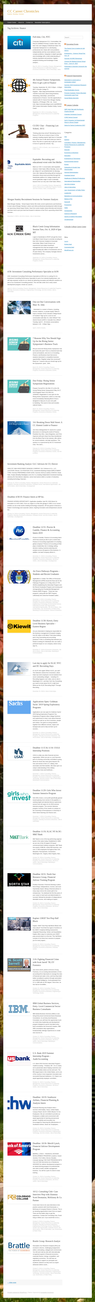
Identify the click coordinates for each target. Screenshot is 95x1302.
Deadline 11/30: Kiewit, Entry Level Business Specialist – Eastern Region (45, 623)
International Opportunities (50, 484)
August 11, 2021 (37, 147)
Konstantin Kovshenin (47, 1292)
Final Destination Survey (71, 90)
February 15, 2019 (12, 483)
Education (55, 602)
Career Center (11, 22)
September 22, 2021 (38, 112)
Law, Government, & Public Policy (50, 608)
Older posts (11, 1282)
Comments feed (69, 247)
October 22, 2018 (38, 1036)
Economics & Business (39, 69)
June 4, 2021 (36, 185)
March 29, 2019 (37, 367)
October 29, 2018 (38, 857)
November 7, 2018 (38, 773)
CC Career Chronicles (23, 11)
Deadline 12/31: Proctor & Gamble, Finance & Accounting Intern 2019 (46, 530)
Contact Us (29, 22)
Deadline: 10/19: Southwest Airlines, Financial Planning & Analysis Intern (46, 1100)
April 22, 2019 (11, 288)
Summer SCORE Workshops (73, 58)
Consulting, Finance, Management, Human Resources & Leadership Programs (47, 67)
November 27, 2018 (38, 649)
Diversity (9, 290)
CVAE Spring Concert (71, 117)
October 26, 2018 (38, 903)
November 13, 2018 (38, 732)
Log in (66, 241)
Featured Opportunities (74, 76)
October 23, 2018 (38, 988)
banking (66, 139)
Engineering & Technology (33, 290)
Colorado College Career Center (75, 227)
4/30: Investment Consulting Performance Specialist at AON (33, 271)
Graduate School (37, 484)
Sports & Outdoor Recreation (73, 216)
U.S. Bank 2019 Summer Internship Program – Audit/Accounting (43, 1056)
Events (46, 147)
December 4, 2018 (38, 599)
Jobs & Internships (51, 69)
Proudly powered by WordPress (17, 1292)
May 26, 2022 (36, 66)
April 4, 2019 (36, 328)
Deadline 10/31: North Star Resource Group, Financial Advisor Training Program (44, 877)
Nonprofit (67, 202)
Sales (59, 69)
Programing (67, 205)
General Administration (71, 172)
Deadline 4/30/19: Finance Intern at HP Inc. (25, 497)
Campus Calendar (72, 105)
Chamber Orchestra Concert (73, 114)
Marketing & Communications (41, 610)
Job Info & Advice (38, 188)
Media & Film (68, 199)
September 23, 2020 (38, 257)
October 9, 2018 (37, 1221)
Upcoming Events (72, 44)
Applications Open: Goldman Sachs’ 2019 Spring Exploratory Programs (46, 704)
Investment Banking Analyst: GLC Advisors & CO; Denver (32, 464)
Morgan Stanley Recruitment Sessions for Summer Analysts (32, 199)
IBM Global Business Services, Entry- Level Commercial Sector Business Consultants (46, 1006)
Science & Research (55, 610)
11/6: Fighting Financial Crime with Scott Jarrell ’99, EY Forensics (46, 962)
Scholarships (68, 210)
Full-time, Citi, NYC (41, 37)
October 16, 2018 (38, 1128)
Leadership (67, 193)
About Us (21, 22)
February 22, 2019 (38, 448)
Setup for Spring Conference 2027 (74, 125)
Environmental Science (54, 604)
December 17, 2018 (38, 556)
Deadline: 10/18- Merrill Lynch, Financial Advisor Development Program (46, 1146)
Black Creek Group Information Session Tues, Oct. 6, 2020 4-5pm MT (47, 229)
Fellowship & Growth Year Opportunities (44, 605)
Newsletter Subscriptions (42, 22)
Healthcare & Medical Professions (74, 178)
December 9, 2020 (12, 216)
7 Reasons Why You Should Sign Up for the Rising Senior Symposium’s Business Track (47, 341)
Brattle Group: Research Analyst (46, 1241)
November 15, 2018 (38, 691)
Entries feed (68, 244)
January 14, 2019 (12, 513)
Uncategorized (51, 188)
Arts (65, 136)
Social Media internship (71, 98)
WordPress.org (68, 250)
